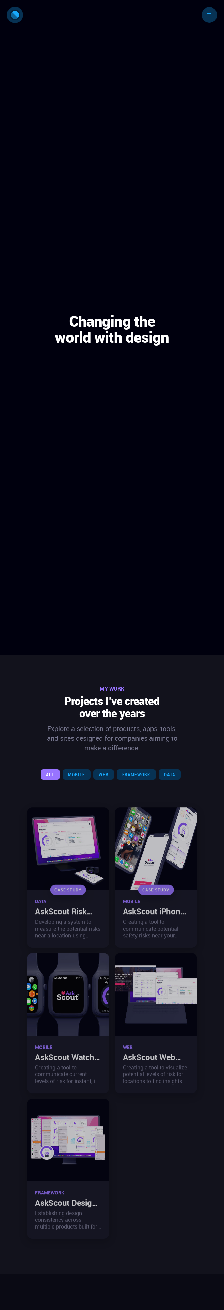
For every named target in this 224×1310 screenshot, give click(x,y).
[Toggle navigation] (209, 15)
